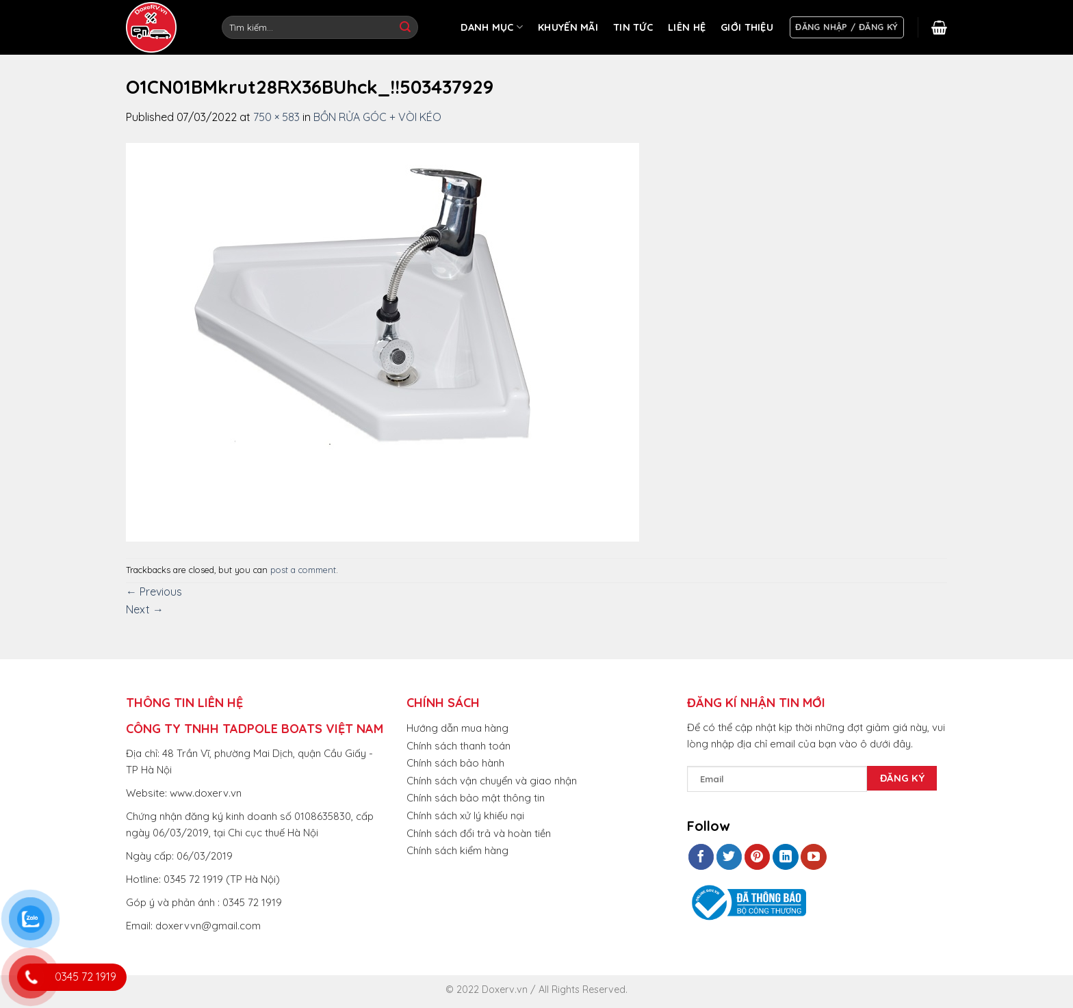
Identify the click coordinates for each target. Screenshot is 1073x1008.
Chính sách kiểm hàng (457, 850)
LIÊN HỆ (687, 27)
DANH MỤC (492, 27)
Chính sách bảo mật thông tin (475, 797)
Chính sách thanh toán (458, 745)
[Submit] (405, 27)
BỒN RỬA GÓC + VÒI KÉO (377, 117)
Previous (154, 591)
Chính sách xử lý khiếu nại (465, 815)
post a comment (303, 569)
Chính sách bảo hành (455, 762)
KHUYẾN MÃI (568, 27)
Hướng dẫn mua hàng (457, 727)
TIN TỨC (633, 27)
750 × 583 (276, 117)
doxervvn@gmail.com (208, 925)
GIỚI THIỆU (747, 27)
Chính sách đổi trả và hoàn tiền (478, 833)
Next (145, 609)
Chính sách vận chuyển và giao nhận (491, 780)
